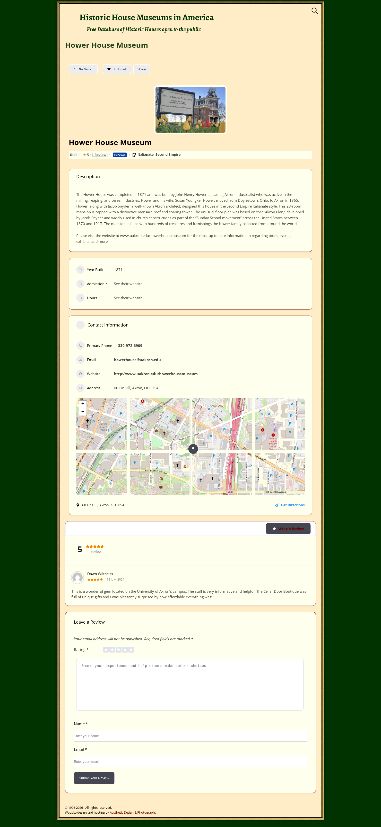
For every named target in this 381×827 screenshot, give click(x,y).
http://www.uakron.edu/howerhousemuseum (156, 373)
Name (81, 731)
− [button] (82, 412)
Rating (82, 649)
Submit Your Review (94, 785)
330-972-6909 (130, 345)
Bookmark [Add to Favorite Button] (117, 69)
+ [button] (82, 404)
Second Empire (168, 154)
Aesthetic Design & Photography (133, 820)
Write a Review (288, 528)
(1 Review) (99, 154)
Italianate (146, 154)
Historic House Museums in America (146, 17)
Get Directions (290, 505)
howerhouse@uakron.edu (137, 359)
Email (81, 756)
